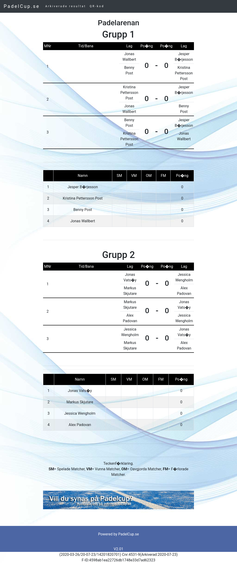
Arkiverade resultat (65, 6)
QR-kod (97, 6)
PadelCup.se (22, 6)
